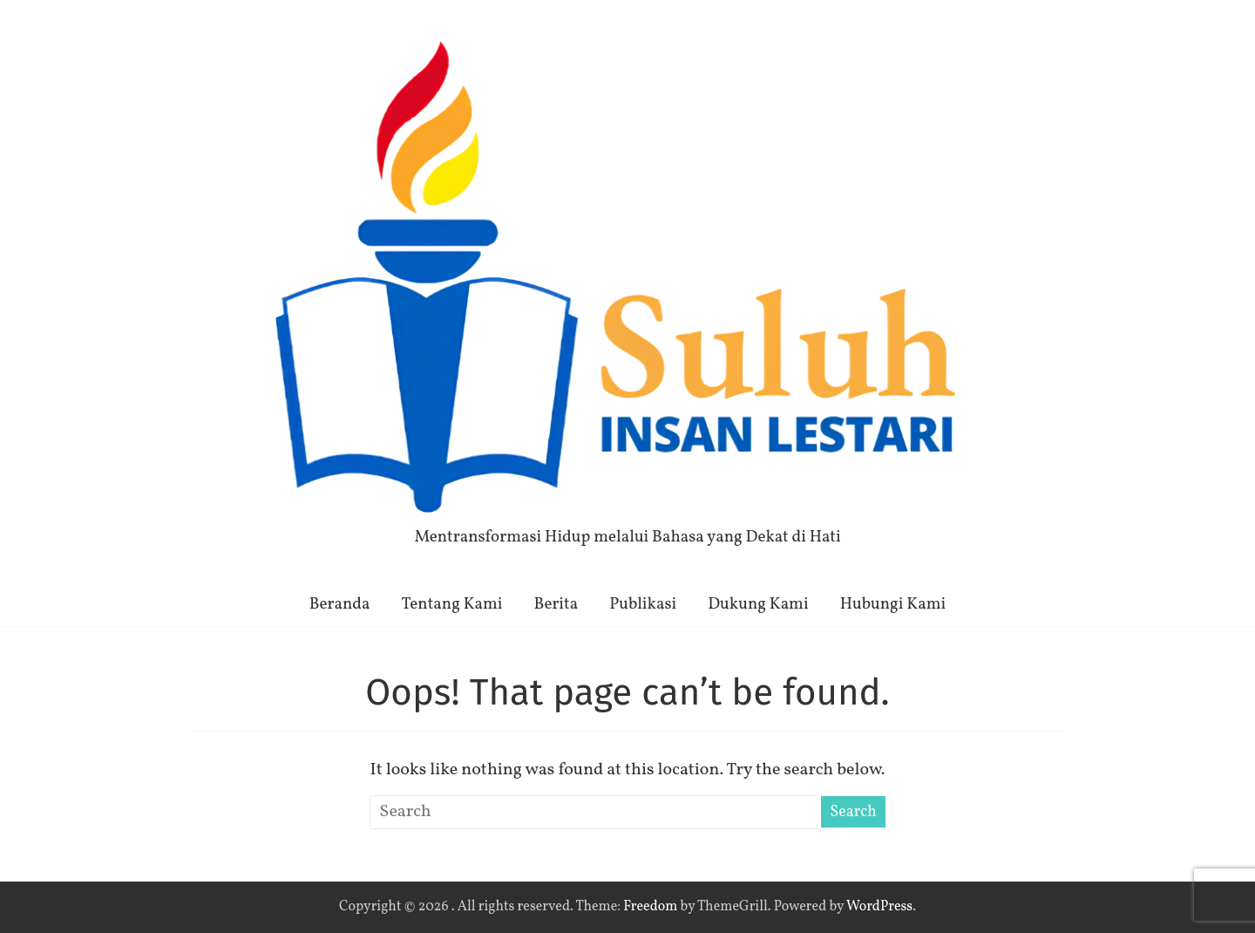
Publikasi (642, 604)
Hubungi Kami (893, 604)
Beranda (339, 604)
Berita (556, 604)
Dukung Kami (758, 604)
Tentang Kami (452, 604)
